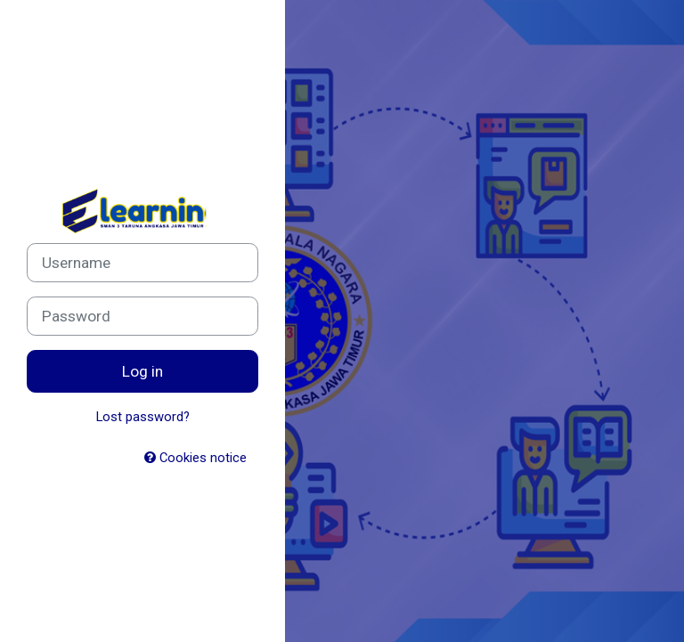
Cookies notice (195, 458)
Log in (142, 371)
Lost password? (143, 417)
